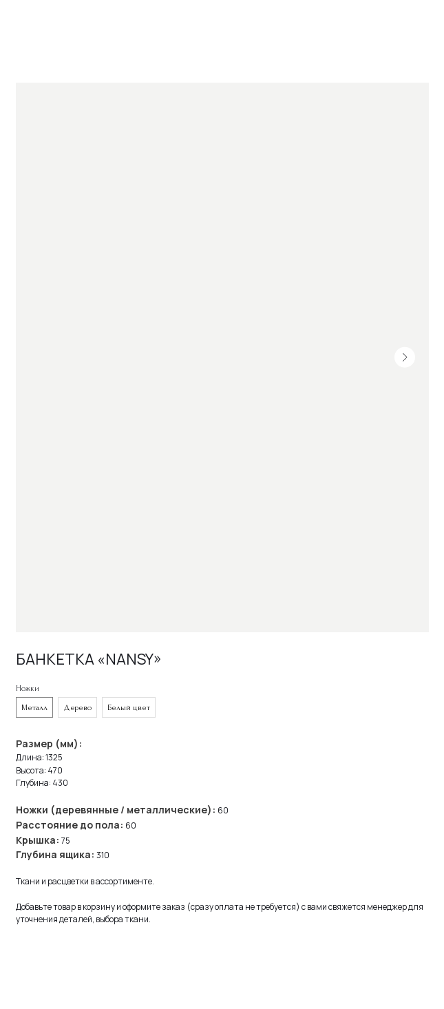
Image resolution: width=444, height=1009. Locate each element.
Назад (34, 19)
